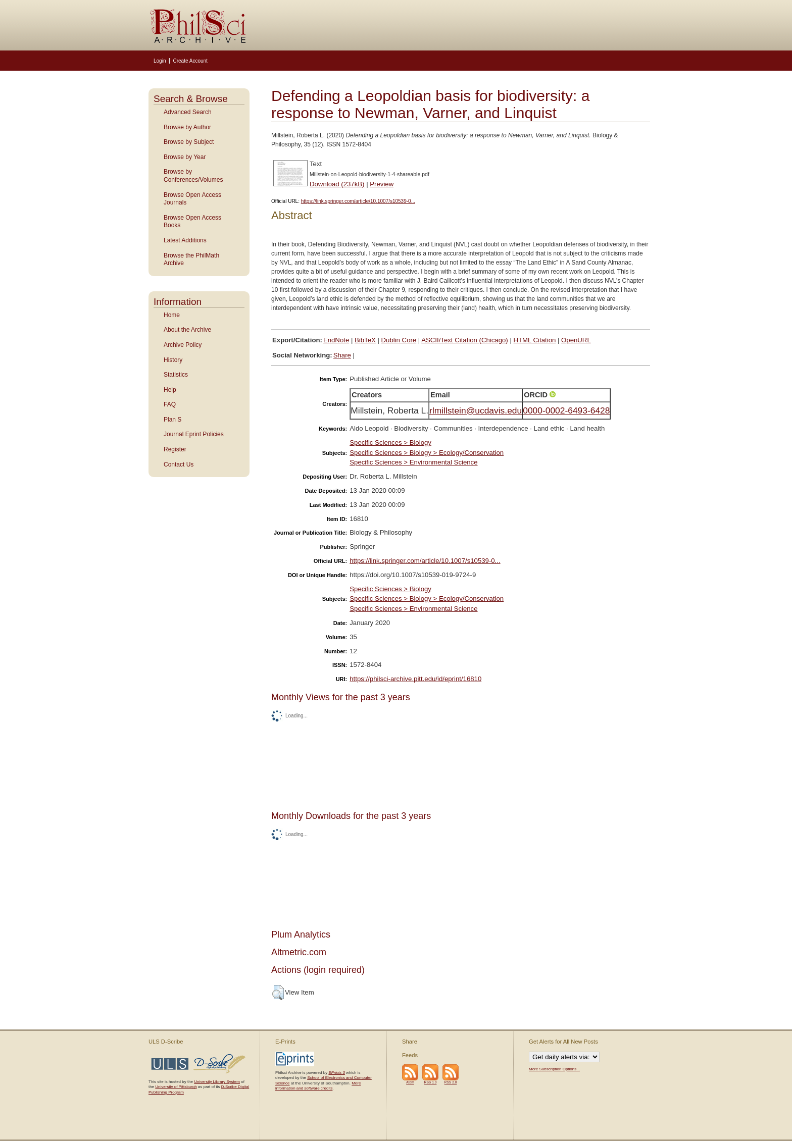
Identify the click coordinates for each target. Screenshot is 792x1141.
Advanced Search (188, 112)
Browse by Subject (189, 141)
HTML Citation (535, 340)
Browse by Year (185, 157)
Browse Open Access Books (192, 221)
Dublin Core (399, 340)
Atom (410, 1082)
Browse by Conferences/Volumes (193, 175)
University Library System (217, 1081)
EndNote (336, 340)
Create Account (190, 61)
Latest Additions (185, 240)
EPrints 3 (336, 1072)
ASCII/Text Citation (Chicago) (464, 340)
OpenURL (576, 340)
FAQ (170, 404)
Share (342, 355)
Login (160, 61)
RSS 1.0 (430, 1082)
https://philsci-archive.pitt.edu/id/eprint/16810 (415, 679)
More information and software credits (318, 1086)
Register (175, 449)
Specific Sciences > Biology (390, 442)
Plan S (172, 419)
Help (170, 389)
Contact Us (178, 464)
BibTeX (365, 340)
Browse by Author (187, 127)
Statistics (176, 374)
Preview (381, 184)
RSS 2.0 (450, 1082)
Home (172, 315)
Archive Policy (183, 344)
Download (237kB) (337, 184)
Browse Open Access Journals (192, 198)
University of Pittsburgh (175, 1086)
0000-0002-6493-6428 (566, 410)
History (173, 360)
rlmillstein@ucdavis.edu (475, 410)
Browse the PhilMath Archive (191, 259)
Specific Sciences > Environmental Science (413, 462)
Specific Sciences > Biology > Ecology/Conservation (427, 452)
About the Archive (187, 329)
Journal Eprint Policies (194, 434)
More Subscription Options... (554, 1069)
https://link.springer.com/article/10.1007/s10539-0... (358, 201)
